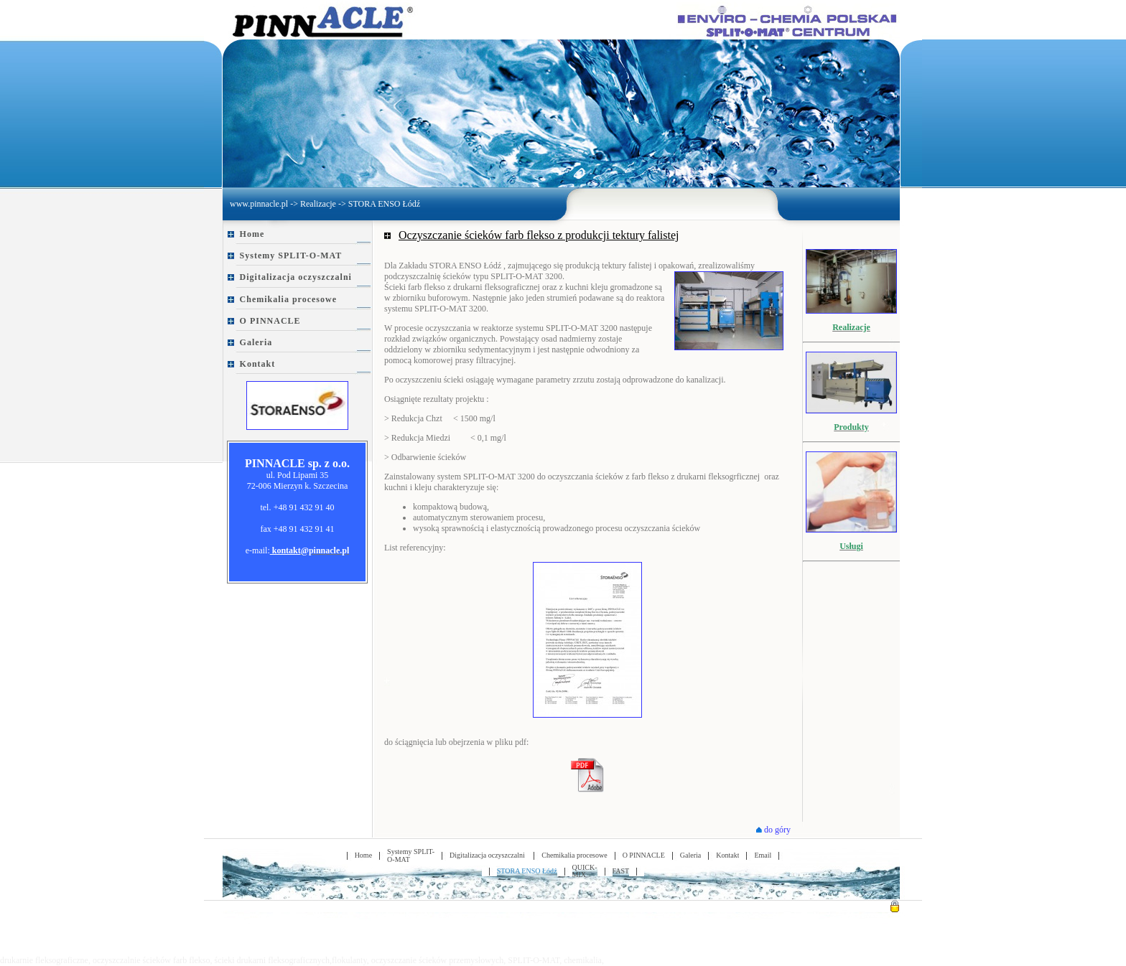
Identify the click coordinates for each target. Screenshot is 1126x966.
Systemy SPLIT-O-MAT (291, 255)
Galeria (256, 342)
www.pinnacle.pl (259, 204)
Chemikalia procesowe (288, 299)
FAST (621, 871)
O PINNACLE (270, 321)
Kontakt (258, 364)
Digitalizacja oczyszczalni (296, 277)
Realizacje (318, 204)
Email (762, 855)
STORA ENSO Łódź (384, 204)
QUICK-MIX (584, 871)
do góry (773, 830)
